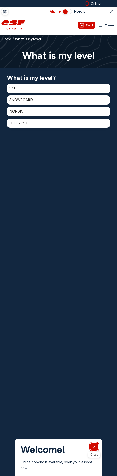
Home (6, 39)
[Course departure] (4, 11)
